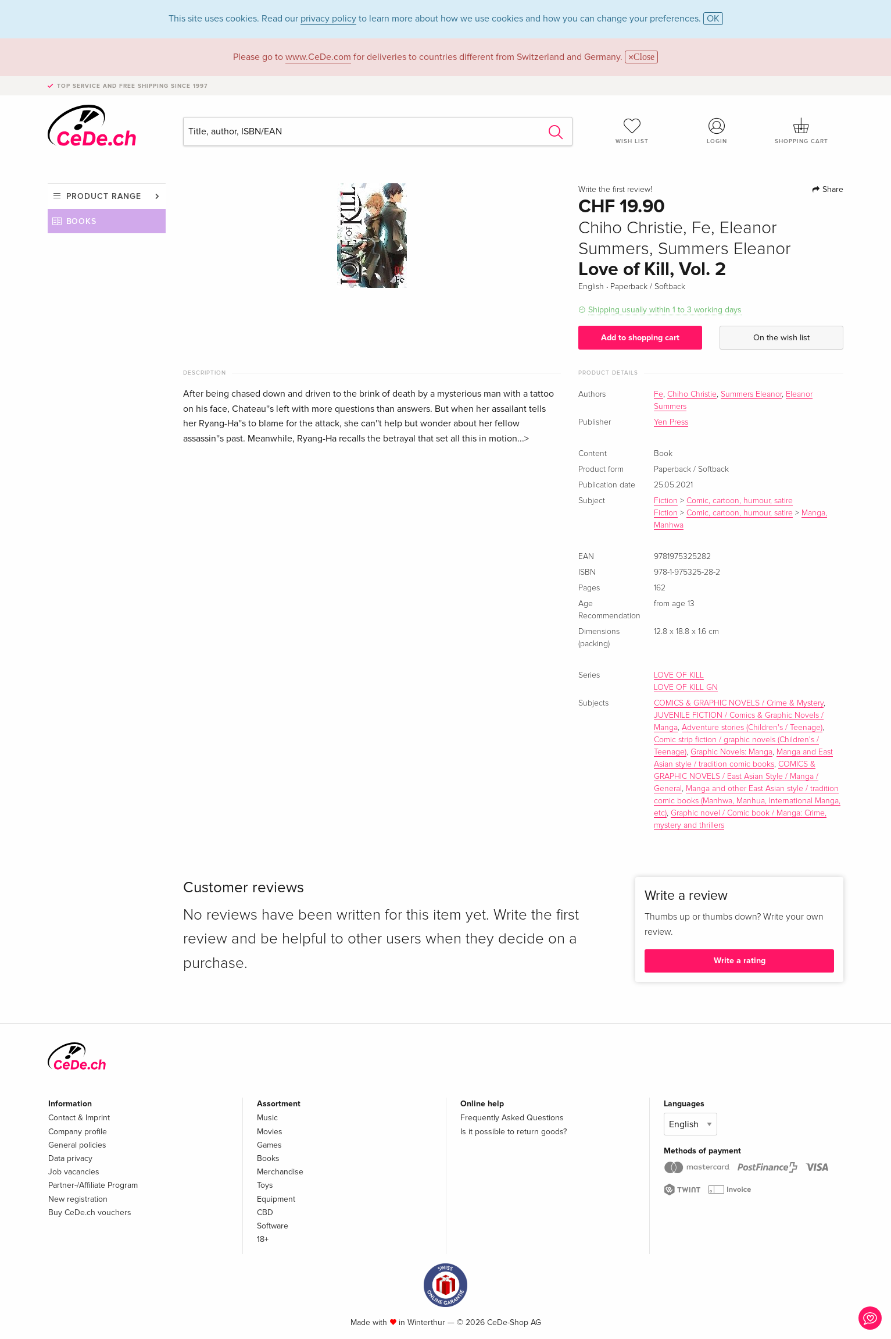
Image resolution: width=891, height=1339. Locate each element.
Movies (269, 1132)
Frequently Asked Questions (512, 1118)
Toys (265, 1185)
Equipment (276, 1199)
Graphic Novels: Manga (731, 752)
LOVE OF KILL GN (686, 687)
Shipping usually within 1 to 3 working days (665, 310)
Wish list (632, 131)
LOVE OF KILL (679, 675)
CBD (265, 1212)
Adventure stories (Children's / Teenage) (752, 728)
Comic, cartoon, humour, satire (739, 501)
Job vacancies (73, 1172)
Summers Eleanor (751, 394)
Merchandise (280, 1172)
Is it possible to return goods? (513, 1132)
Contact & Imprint (79, 1118)
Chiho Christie (692, 394)
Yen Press (671, 422)
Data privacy (70, 1158)
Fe (658, 394)
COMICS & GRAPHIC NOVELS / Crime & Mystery (739, 703)
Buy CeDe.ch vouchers (89, 1212)
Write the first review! (615, 190)
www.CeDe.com (318, 57)
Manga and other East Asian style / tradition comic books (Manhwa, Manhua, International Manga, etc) (747, 801)
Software (272, 1226)
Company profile (77, 1132)
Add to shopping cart (640, 338)
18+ (263, 1239)
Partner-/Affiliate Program (93, 1185)
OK (713, 18)
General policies (77, 1145)
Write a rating (739, 961)
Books (81, 221)
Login (716, 131)
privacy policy (328, 18)
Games (269, 1145)
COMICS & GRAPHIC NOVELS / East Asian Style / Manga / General (736, 776)
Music (267, 1118)
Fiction (666, 501)
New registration (78, 1199)
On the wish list (781, 338)
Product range (103, 196)
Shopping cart (801, 131)
